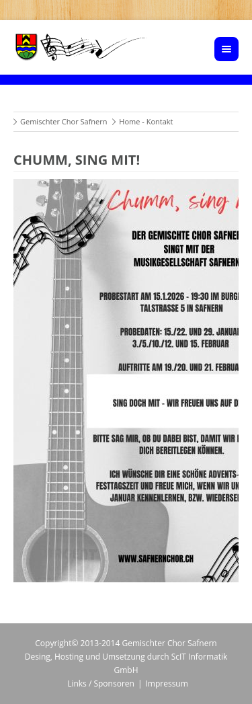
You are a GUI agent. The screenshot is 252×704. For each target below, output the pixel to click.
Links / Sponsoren (100, 683)
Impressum (166, 683)
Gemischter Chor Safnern (64, 121)
